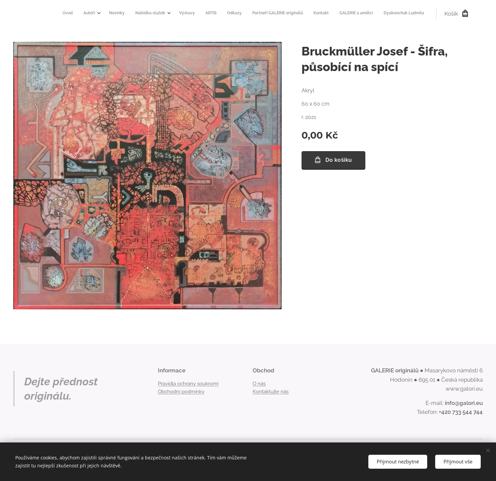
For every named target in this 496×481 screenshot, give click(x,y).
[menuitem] (288, 13)
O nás (259, 383)
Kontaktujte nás (271, 392)
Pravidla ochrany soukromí (188, 383)
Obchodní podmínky (181, 392)
